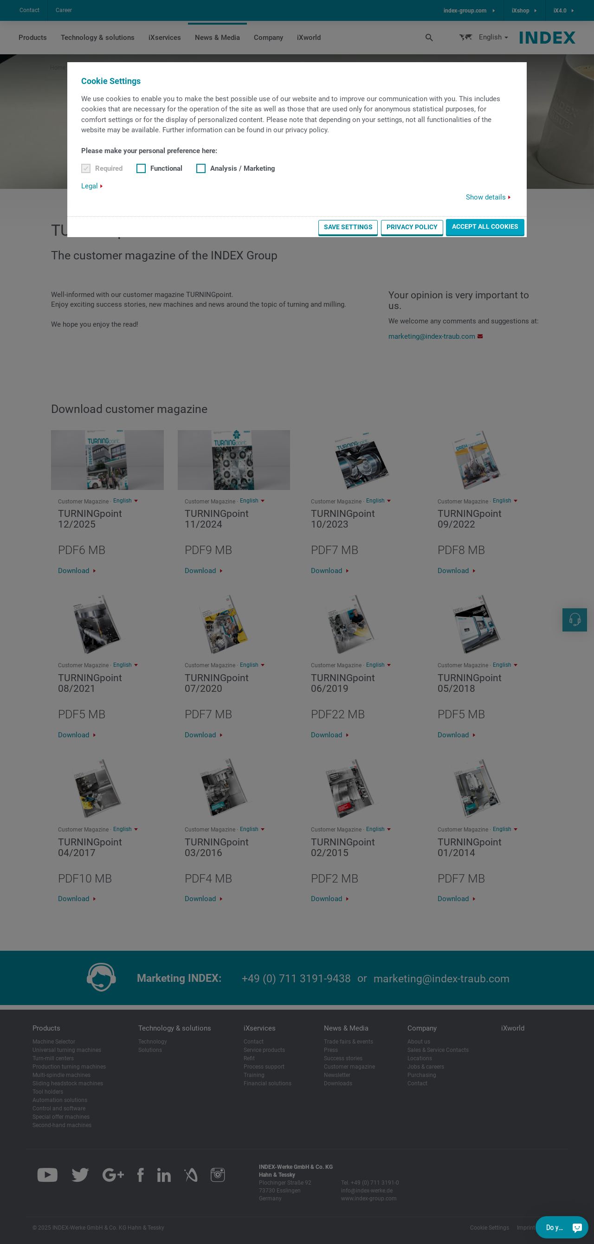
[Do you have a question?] (577, 1227)
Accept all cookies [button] (485, 226)
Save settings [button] (348, 227)
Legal (89, 186)
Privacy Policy (412, 227)
